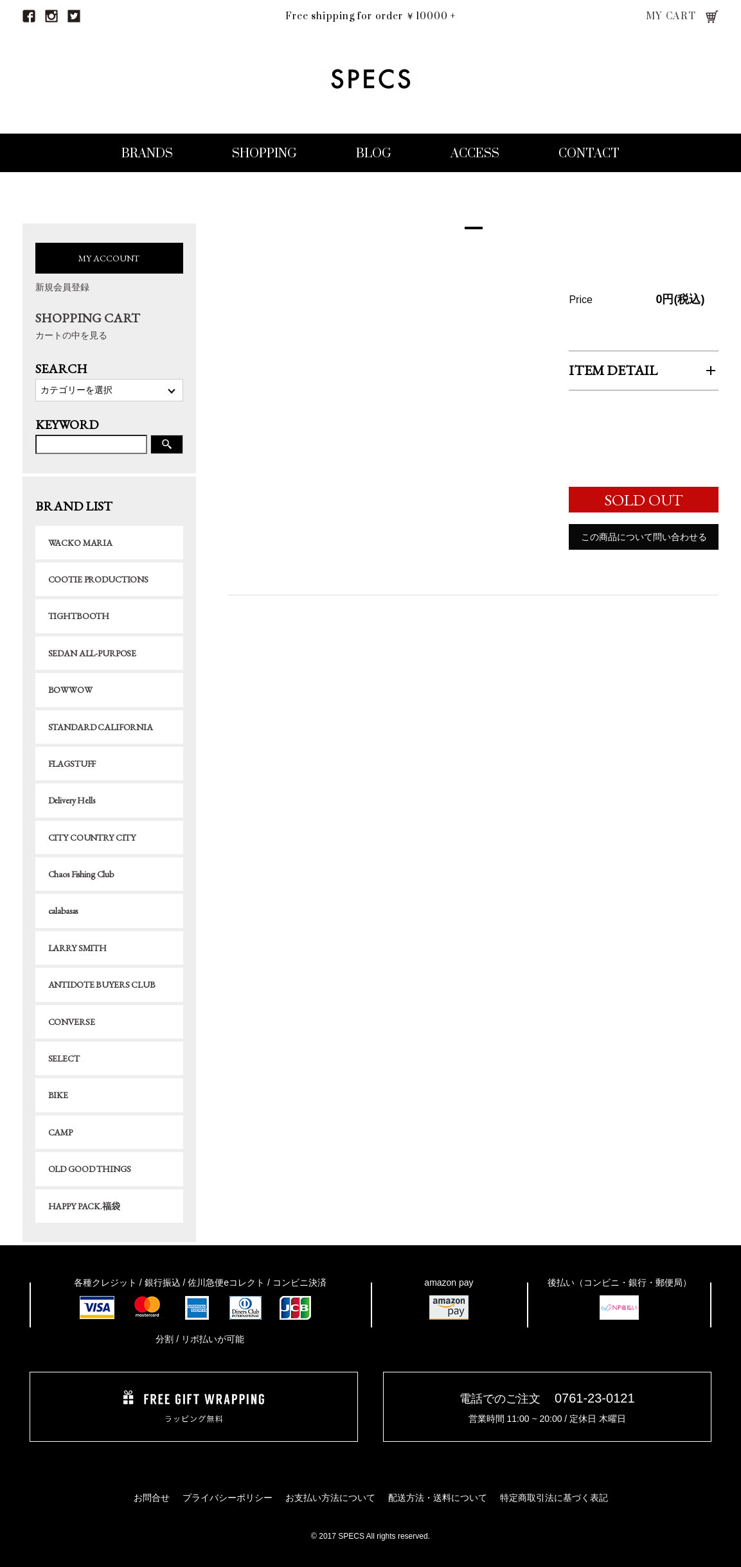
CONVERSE (71, 1022)
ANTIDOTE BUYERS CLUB (102, 984)
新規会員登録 (62, 287)
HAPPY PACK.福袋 (84, 1206)
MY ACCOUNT (108, 258)
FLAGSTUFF (72, 763)
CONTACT (589, 154)
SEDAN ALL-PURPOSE (92, 653)
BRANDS (147, 154)
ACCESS (475, 154)
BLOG (373, 154)
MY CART (671, 16)
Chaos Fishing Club (81, 874)
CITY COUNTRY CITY (92, 837)
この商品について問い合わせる (644, 539)
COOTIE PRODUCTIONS (98, 579)
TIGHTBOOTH (79, 616)
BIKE (58, 1095)
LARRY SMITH (77, 948)
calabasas (63, 910)
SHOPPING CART (109, 326)
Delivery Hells (71, 800)
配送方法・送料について (437, 1498)
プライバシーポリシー (227, 1498)
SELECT (64, 1058)
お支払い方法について (330, 1498)
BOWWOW (70, 690)
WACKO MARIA (80, 542)
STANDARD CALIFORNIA (100, 727)
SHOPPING (264, 154)
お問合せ (152, 1498)
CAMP (60, 1132)
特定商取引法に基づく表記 (554, 1498)
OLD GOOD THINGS (89, 1169)
